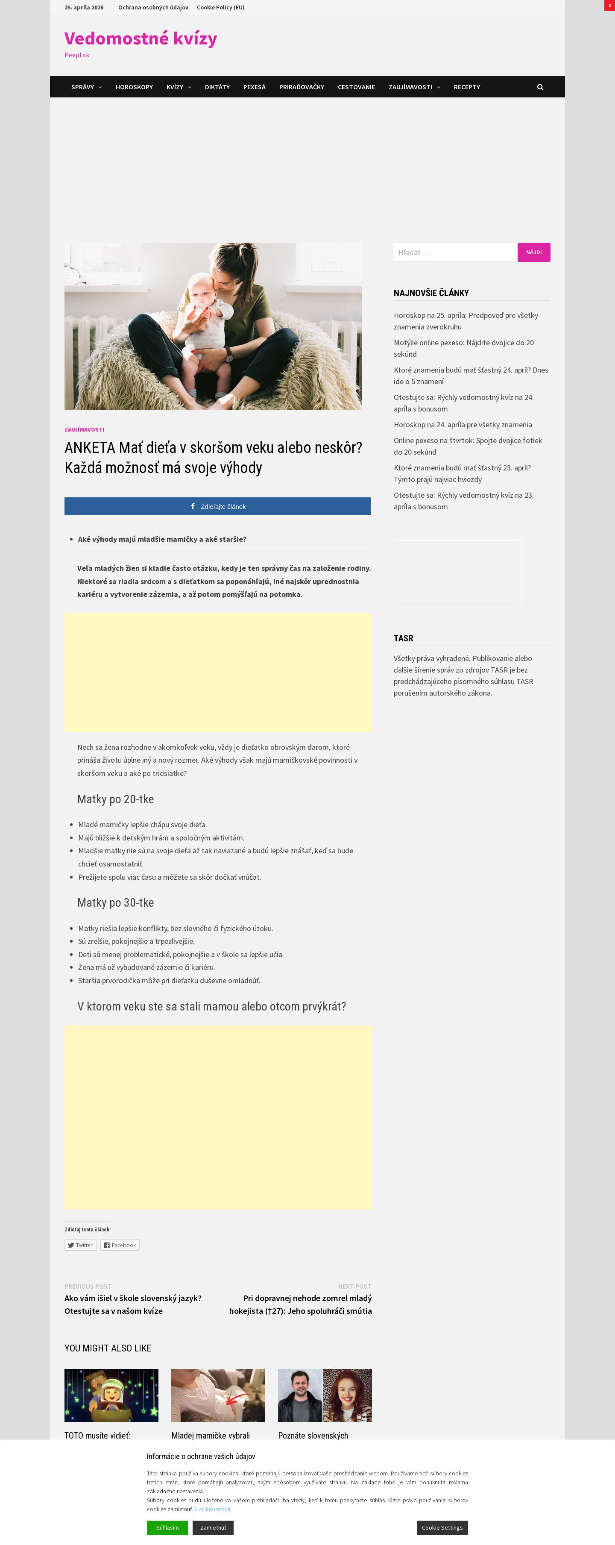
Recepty (467, 86)
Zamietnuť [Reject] (213, 1527)
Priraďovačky (301, 86)
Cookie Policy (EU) (221, 7)
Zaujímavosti (410, 86)
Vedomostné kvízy (140, 38)
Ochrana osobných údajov (153, 7)
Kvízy (175, 86)
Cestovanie (356, 86)
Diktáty (217, 86)
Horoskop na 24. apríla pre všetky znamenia (463, 424)
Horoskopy (134, 86)
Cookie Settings (442, 1527)
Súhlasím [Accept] (167, 1527)
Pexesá (254, 86)
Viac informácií (212, 1509)
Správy (82, 86)
